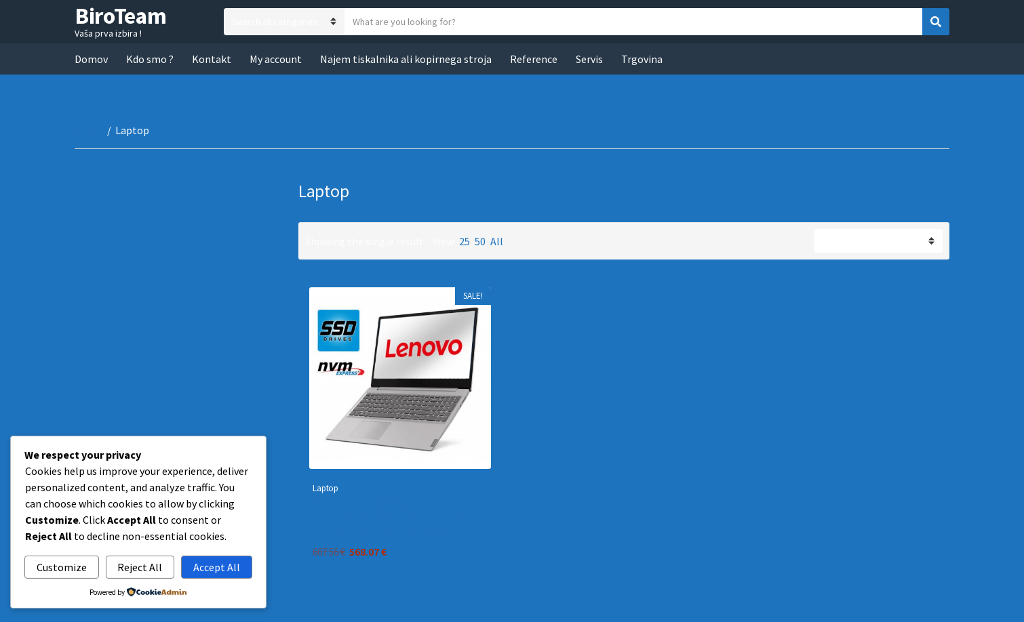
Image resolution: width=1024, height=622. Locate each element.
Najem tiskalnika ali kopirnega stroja (406, 59)
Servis (589, 59)
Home (89, 130)
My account (276, 59)
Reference (533, 59)
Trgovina (642, 59)
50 (480, 241)
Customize (62, 567)
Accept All (216, 567)
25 (464, 241)
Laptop (325, 488)
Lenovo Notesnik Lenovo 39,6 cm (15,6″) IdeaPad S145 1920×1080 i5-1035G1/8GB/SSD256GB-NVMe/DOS (393, 516)
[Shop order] (878, 241)
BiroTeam (120, 15)
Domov (91, 59)
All (496, 241)
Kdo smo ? (150, 59)
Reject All (139, 567)
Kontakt (211, 59)
